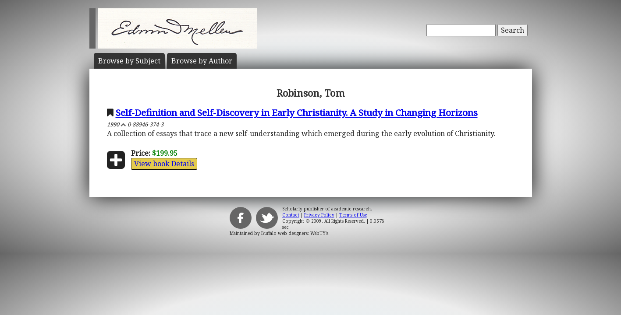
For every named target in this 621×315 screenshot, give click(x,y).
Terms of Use (353, 215)
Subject (129, 60)
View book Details (164, 163)
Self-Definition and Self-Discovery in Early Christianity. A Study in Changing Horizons (297, 112)
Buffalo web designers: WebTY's (294, 233)
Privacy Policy (319, 215)
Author (201, 60)
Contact (290, 215)
